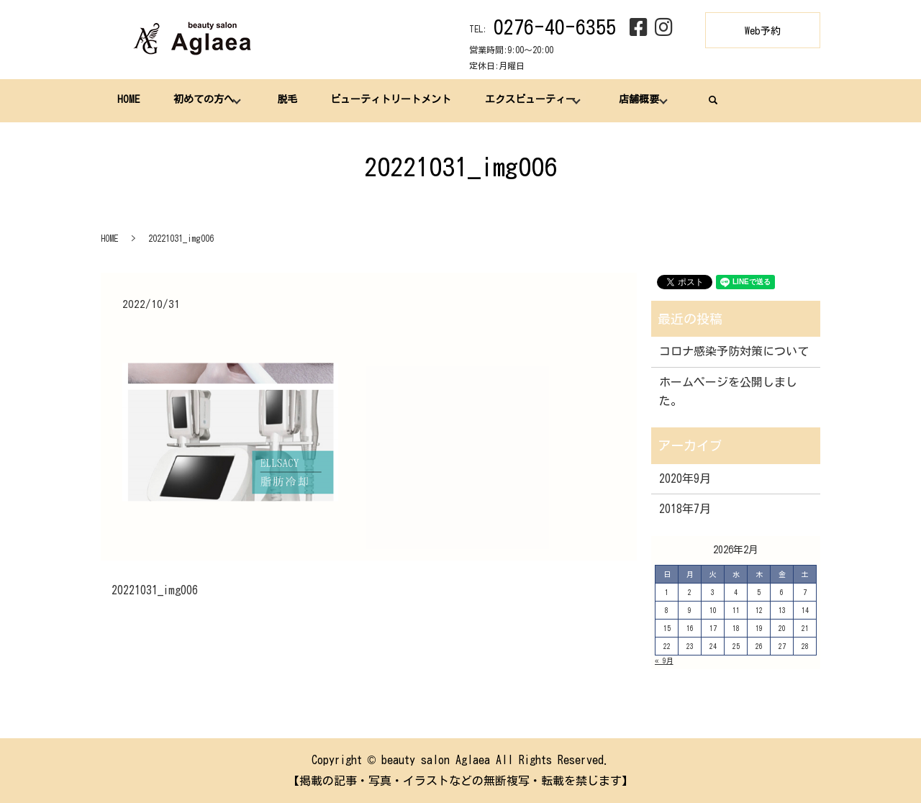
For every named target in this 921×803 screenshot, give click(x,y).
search (712, 100)
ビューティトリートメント (390, 100)
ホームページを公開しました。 (728, 391)
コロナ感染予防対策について (734, 351)
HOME (128, 100)
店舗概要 (638, 100)
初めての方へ (203, 100)
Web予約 (763, 31)
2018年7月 (685, 508)
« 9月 (664, 660)
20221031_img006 (155, 590)
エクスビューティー (529, 100)
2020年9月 (685, 478)
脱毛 (286, 100)
